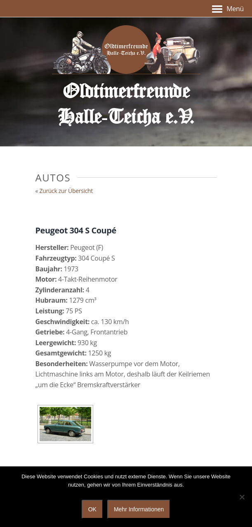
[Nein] (242, 497)
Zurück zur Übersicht (66, 191)
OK (92, 509)
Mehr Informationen (139, 509)
